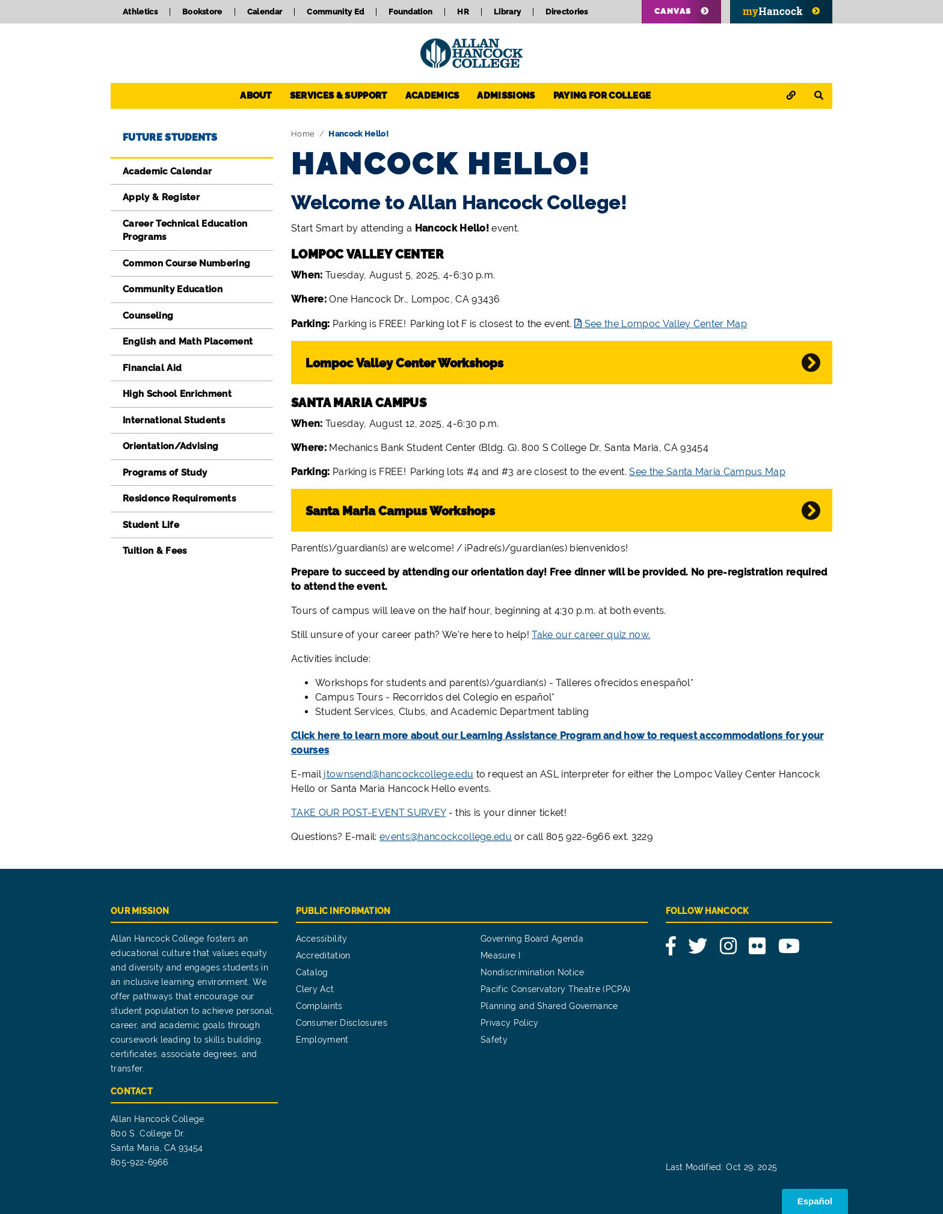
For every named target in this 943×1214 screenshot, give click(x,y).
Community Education (173, 289)
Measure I (500, 955)
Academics (432, 95)
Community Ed (335, 12)
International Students (174, 420)
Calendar (265, 12)
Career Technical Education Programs (185, 230)
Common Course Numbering (186, 263)
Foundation (410, 12)
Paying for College (602, 95)
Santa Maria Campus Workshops (400, 511)
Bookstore (202, 12)
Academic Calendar (167, 171)
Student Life (151, 525)
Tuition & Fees (154, 550)
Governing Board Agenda (532, 938)
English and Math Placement (188, 341)
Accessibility (322, 938)
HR (463, 12)
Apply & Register (161, 197)
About (256, 95)
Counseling (148, 315)
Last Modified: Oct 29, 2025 (722, 1167)
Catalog (312, 972)
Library (507, 12)
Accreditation (323, 955)
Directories (566, 12)
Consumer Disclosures (341, 1023)
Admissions (506, 95)
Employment (322, 1039)
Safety (494, 1039)
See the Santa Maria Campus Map (707, 471)
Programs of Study (165, 472)
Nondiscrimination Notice (533, 972)
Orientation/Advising (170, 446)
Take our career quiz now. (591, 634)
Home (303, 133)
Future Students (170, 137)
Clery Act (315, 989)
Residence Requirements (179, 498)
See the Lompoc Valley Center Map (666, 324)
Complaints (319, 1006)
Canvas (673, 11)
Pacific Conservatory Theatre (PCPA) (555, 989)
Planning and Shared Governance (549, 1006)
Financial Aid (152, 368)
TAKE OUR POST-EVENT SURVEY (368, 812)
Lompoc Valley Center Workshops (404, 363)
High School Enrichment (177, 393)
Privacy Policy (509, 1023)
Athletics (140, 12)
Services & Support (338, 95)
